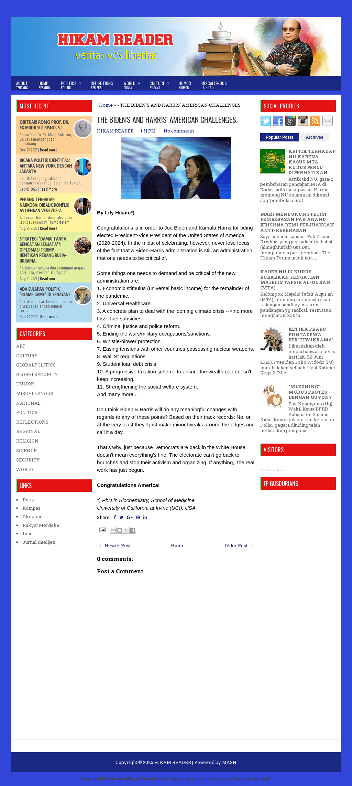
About (22, 85)
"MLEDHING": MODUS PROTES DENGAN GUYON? (310, 391)
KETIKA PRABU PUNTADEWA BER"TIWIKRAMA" (310, 334)
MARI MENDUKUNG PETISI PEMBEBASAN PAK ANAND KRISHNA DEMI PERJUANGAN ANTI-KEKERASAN (297, 222)
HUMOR (25, 384)
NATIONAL (28, 403)
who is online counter (267, 470)
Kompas (32, 508)
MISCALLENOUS (34, 393)
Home (44, 85)
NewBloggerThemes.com (181, 778)
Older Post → (239, 545)
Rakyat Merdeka (41, 525)
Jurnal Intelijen (39, 542)
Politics (73, 83)
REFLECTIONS (32, 422)
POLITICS (26, 412)
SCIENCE (26, 450)
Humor (185, 85)
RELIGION (27, 441)
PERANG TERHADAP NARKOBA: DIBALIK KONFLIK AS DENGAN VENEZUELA (44, 205)
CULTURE (26, 355)
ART (20, 346)
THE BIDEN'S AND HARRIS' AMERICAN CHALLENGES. (167, 119)
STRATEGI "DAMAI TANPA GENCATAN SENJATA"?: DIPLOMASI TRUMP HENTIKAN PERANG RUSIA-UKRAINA (43, 250)
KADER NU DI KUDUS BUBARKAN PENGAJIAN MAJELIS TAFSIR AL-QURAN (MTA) (295, 279)
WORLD (24, 469)
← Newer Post (115, 545)
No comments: (180, 131)
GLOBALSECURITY (37, 374)
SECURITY (28, 460)
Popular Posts (280, 137)
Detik (28, 500)
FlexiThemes (111, 778)
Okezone (33, 516)
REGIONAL (28, 431)
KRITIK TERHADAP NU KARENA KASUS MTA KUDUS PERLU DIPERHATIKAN (312, 162)
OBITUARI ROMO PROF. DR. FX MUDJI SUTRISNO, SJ (44, 124)
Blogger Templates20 (251, 778)
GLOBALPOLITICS (36, 365)
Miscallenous (214, 85)
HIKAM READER (172, 762)
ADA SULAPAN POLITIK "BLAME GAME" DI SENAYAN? (45, 291)
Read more (48, 150)
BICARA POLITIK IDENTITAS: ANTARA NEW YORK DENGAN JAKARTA (46, 166)
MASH (229, 762)
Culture (162, 83)
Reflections (102, 85)
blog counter (280, 470)
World (133, 83)
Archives (314, 137)
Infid (28, 533)
